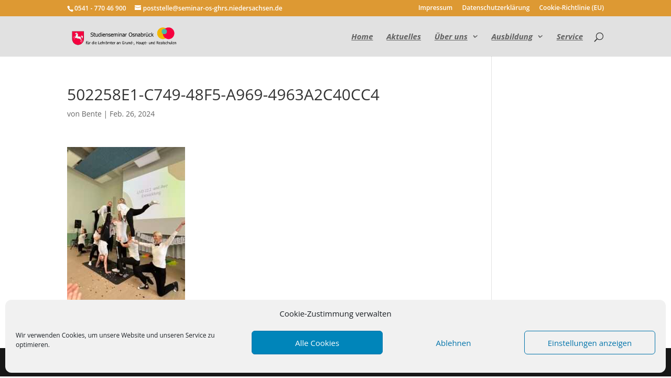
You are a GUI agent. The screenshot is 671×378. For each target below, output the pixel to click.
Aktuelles (403, 37)
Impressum (435, 8)
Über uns (451, 37)
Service (570, 37)
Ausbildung (512, 37)
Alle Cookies (317, 343)
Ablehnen (453, 343)
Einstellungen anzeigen (590, 343)
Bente (92, 114)
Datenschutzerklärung (495, 8)
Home (362, 37)
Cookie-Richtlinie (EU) (571, 8)
